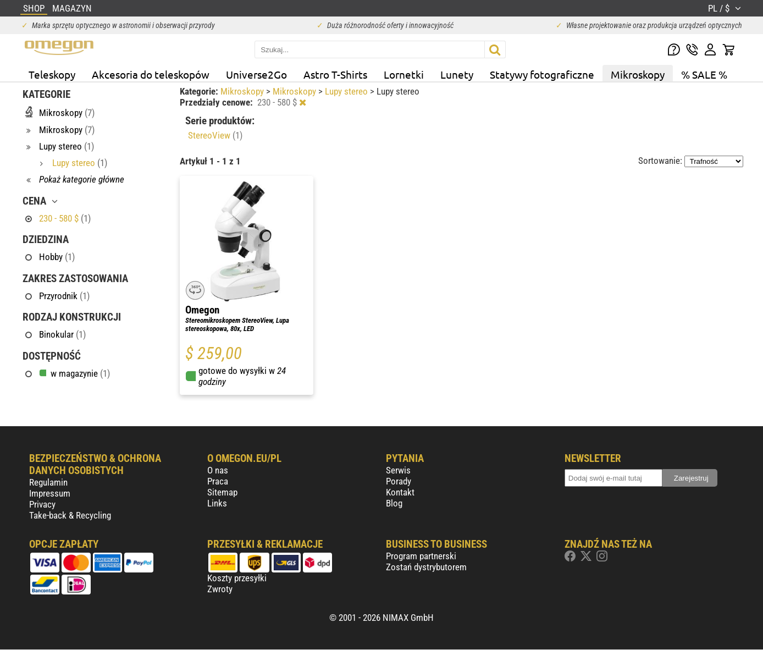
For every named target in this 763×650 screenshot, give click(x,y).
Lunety (456, 74)
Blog (394, 503)
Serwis (398, 470)
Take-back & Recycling (70, 515)
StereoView (215, 135)
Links (217, 503)
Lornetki (404, 74)
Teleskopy (52, 74)
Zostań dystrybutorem (426, 566)
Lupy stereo (347, 91)
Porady (398, 481)
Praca (217, 481)
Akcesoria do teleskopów (150, 74)
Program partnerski (421, 555)
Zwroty (220, 588)
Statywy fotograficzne (542, 74)
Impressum (49, 493)
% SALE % (704, 74)
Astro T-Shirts (335, 74)
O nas (217, 470)
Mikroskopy (638, 74)
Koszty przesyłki (237, 577)
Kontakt (400, 492)
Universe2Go (256, 74)
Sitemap (222, 492)
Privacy (42, 504)
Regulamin (48, 482)
